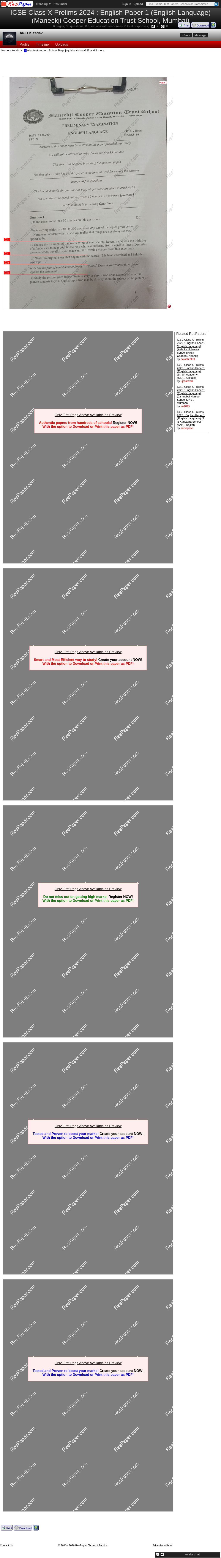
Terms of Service (97, 1545)
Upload (138, 4)
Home (5, 50)
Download (200, 25)
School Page (57, 50)
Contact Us (6, 1545)
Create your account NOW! (120, 660)
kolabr (15, 50)
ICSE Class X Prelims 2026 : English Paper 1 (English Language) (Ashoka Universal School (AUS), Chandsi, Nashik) (191, 347)
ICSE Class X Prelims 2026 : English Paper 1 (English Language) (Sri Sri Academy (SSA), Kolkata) (191, 371)
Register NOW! (125, 423)
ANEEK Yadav (31, 33)
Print (184, 25)
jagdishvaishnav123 (77, 50)
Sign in (126, 4)
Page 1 (163, 82)
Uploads (61, 44)
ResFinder (60, 4)
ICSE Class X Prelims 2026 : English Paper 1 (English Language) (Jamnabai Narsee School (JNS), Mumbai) (191, 395)
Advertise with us (162, 1545)
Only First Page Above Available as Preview (88, 415)
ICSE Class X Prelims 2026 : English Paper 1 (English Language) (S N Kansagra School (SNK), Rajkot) (191, 418)
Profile (24, 44)
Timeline (42, 44)
